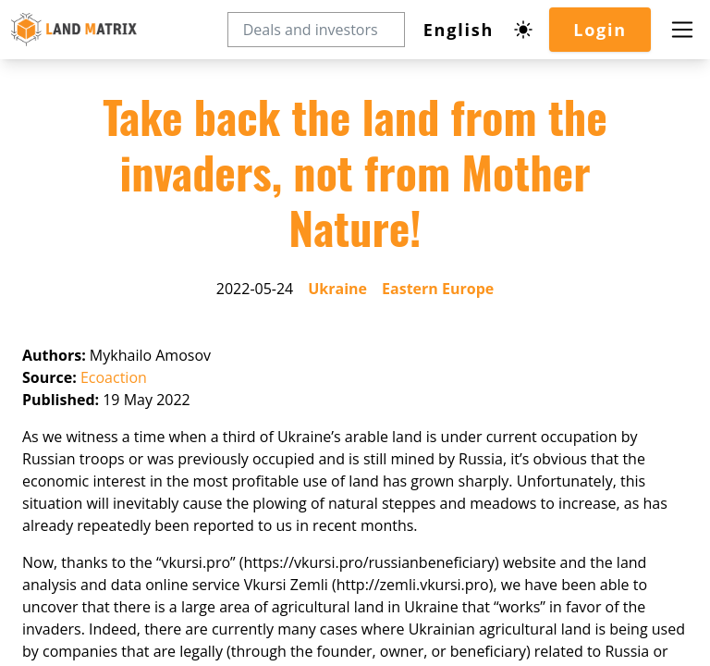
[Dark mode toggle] (523, 29)
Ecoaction (113, 377)
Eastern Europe (438, 288)
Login (600, 29)
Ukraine (337, 288)
